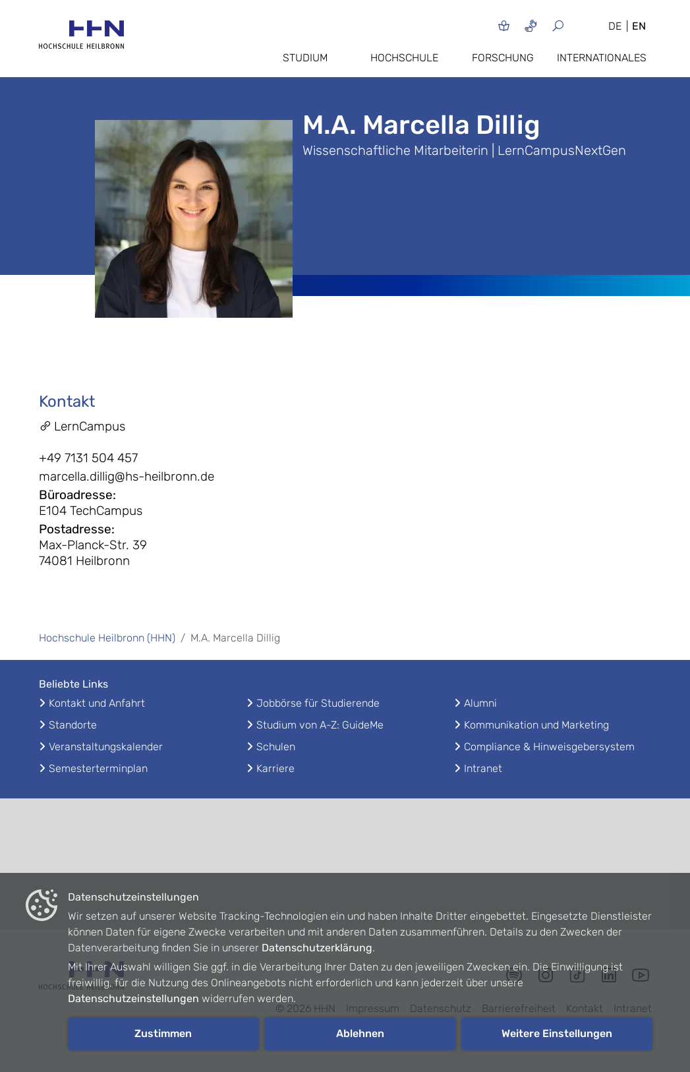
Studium (305, 57)
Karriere (275, 768)
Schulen (275, 746)
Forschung (503, 57)
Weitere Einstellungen (557, 1033)
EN (639, 26)
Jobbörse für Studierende (318, 703)
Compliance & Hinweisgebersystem (549, 746)
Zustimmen (163, 1033)
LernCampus (82, 426)
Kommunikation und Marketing (536, 725)
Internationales (602, 57)
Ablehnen (360, 1033)
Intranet (483, 768)
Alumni (480, 703)
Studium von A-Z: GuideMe (320, 725)
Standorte (73, 725)
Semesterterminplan (98, 768)
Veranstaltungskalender (106, 746)
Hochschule (404, 57)
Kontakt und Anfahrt (97, 703)
